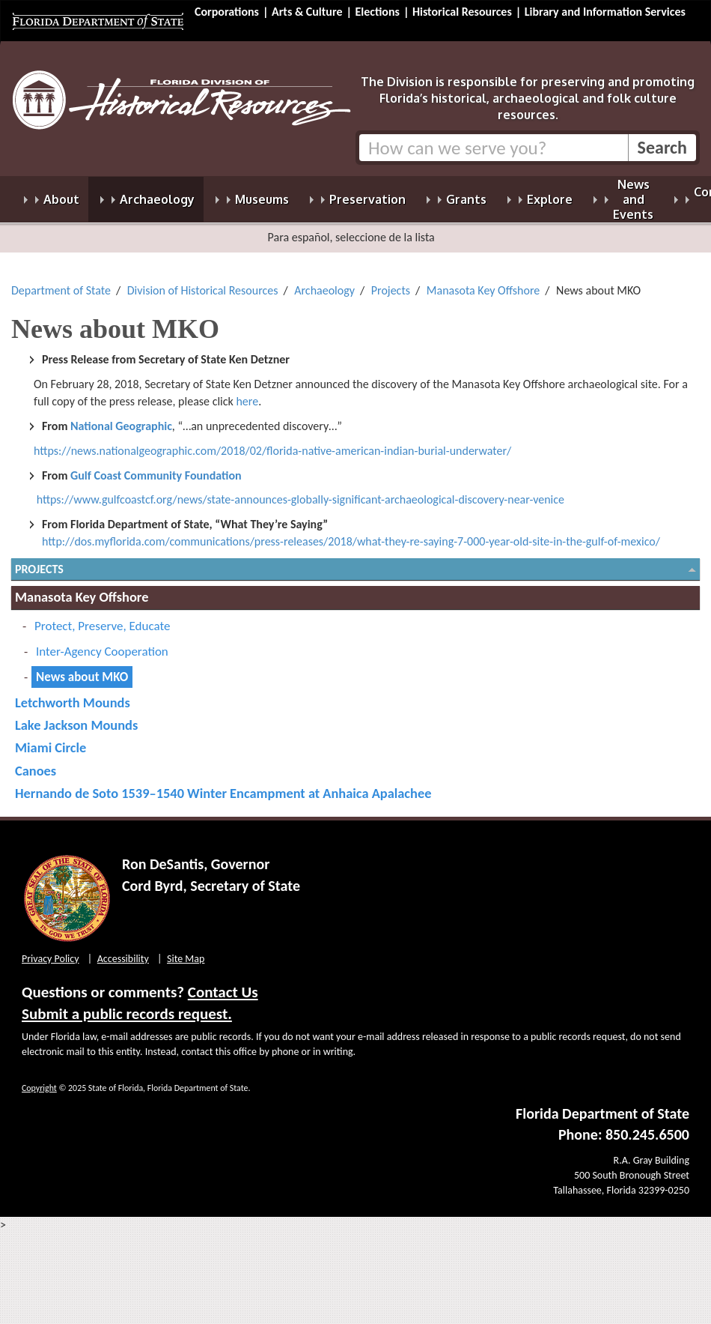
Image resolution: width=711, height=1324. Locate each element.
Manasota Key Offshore (483, 281)
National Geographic (121, 417)
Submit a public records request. (127, 1005)
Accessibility (123, 949)
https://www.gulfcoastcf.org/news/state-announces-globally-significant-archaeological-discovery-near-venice (300, 490)
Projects (390, 281)
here (247, 392)
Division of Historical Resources (202, 281)
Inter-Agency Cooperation (102, 642)
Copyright (39, 1079)
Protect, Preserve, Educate (102, 617)
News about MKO (82, 668)
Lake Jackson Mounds (76, 716)
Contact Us (223, 983)
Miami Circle (50, 738)
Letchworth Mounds (72, 693)
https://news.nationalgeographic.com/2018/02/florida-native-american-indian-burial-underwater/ (272, 442)
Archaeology (324, 281)
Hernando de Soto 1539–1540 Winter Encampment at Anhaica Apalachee (223, 784)
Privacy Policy (50, 949)
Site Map (185, 949)
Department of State (61, 281)
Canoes (35, 761)
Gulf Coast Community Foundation (155, 466)
